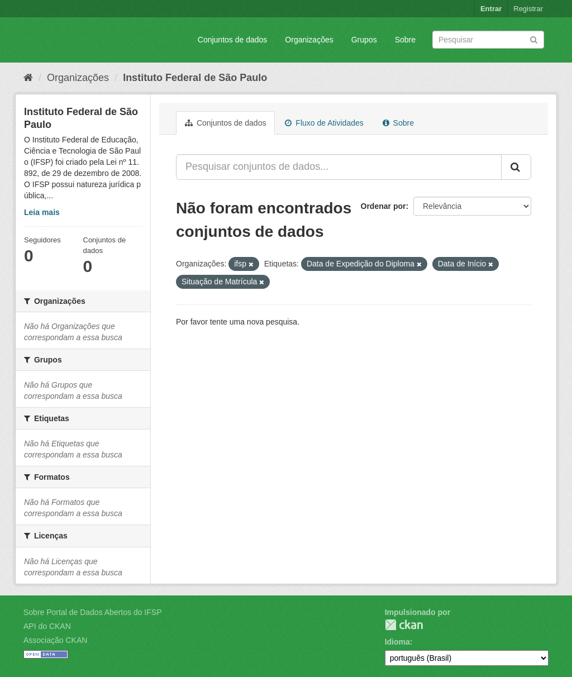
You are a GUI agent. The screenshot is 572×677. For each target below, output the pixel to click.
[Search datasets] (488, 40)
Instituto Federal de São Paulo (195, 77)
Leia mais (42, 212)
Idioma (397, 641)
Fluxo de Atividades (324, 122)
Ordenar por (383, 206)
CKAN (404, 625)
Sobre (405, 39)
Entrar (491, 8)
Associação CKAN (55, 640)
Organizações (309, 39)
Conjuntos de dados (233, 39)
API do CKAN (47, 626)
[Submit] (533, 39)
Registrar (528, 8)
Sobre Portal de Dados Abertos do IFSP (92, 612)
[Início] (28, 77)
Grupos (364, 39)
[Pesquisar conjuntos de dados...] (339, 167)
